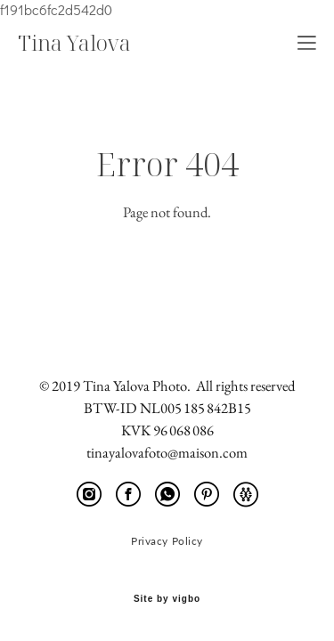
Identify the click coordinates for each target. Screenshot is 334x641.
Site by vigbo (167, 599)
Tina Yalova (74, 42)
